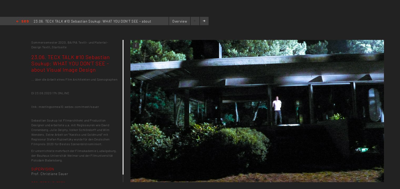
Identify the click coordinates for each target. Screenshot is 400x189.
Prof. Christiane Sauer (49, 174)
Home (22, 21)
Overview (179, 21)
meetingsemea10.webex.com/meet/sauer (69, 106)
